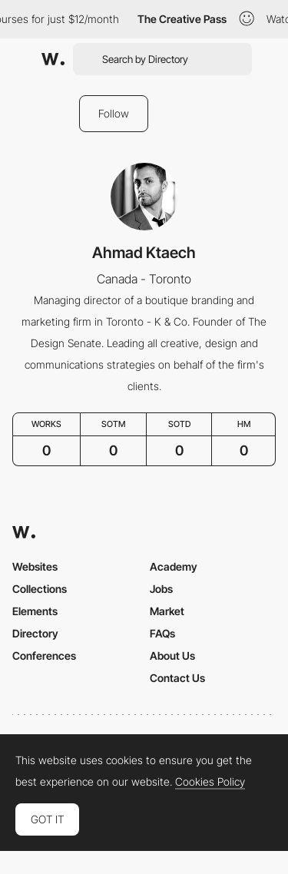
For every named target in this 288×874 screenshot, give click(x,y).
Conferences (44, 655)
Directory (35, 633)
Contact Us (177, 677)
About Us (172, 655)
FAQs (162, 633)
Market (167, 610)
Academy (173, 566)
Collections (39, 588)
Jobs (161, 588)
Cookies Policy (210, 781)
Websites (35, 566)
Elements (35, 610)
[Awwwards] (53, 59)
